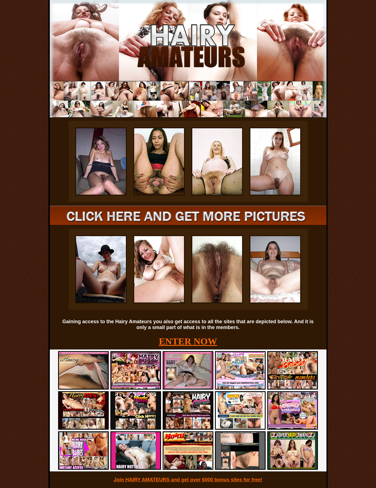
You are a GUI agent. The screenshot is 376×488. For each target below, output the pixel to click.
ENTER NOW (188, 341)
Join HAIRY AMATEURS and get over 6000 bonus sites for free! (188, 479)
